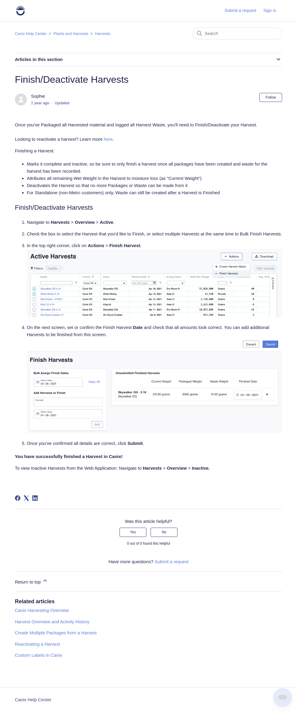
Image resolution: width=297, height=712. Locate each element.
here (108, 139)
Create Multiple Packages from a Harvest (56, 632)
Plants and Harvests (70, 33)
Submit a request (240, 10)
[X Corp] (26, 498)
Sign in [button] (270, 10)
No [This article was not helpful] (164, 532)
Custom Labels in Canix (38, 655)
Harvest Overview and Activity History (52, 621)
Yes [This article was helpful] (133, 532)
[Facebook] (17, 498)
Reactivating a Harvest (37, 644)
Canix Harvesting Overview (42, 610)
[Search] (237, 33)
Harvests (102, 33)
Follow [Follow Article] (271, 97)
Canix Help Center (31, 33)
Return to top (31, 581)
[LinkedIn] (35, 498)
